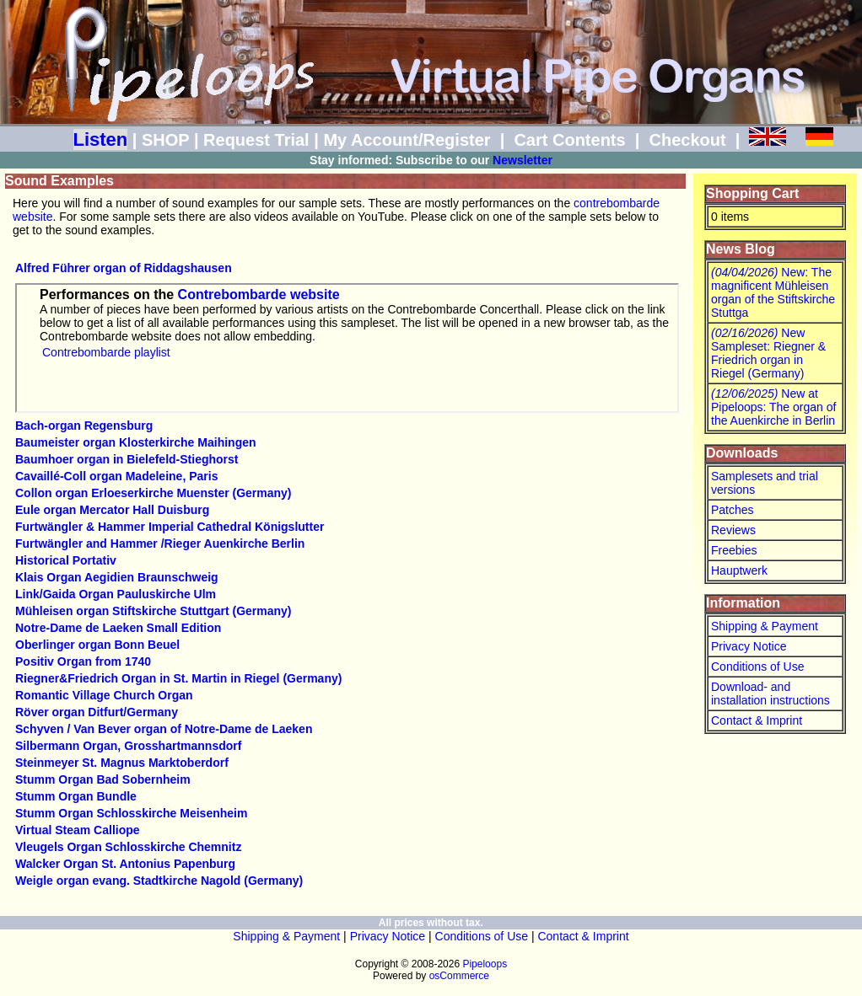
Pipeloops (484, 964)
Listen (100, 139)
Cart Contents (569, 140)
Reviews (733, 530)
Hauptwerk (739, 570)
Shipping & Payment (764, 626)
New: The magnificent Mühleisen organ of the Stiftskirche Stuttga (773, 292)
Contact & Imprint (756, 720)
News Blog (740, 249)
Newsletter (522, 160)
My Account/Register (406, 140)
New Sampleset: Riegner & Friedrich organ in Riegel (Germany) (768, 353)
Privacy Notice (748, 646)
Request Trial (256, 140)
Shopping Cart (752, 193)
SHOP (165, 140)
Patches (732, 510)
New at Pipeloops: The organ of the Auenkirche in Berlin (773, 407)
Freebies (734, 550)
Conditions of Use (758, 666)
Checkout (687, 140)
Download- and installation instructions (770, 693)
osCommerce (459, 976)
